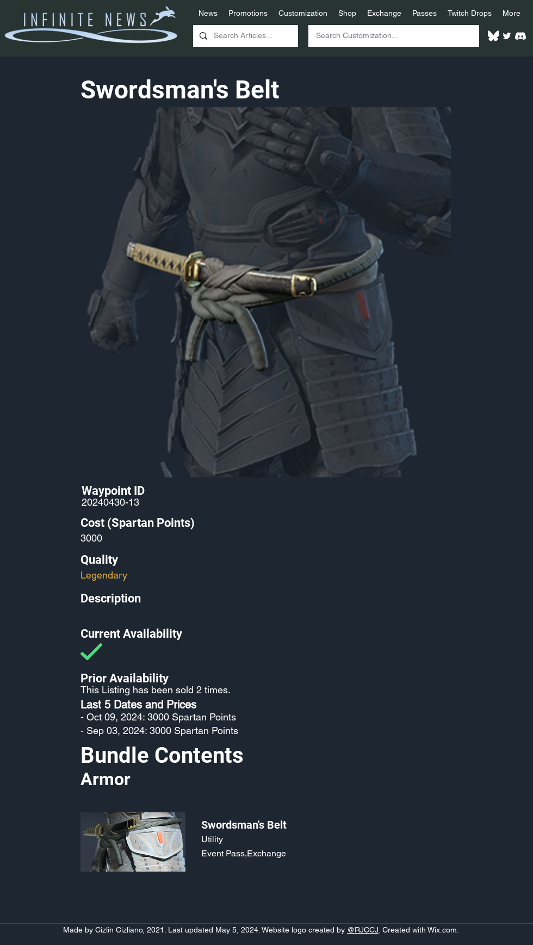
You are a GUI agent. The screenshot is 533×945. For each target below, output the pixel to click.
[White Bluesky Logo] (493, 35)
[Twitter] (506, 35)
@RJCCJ (363, 929)
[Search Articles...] (244, 36)
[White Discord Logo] (520, 35)
